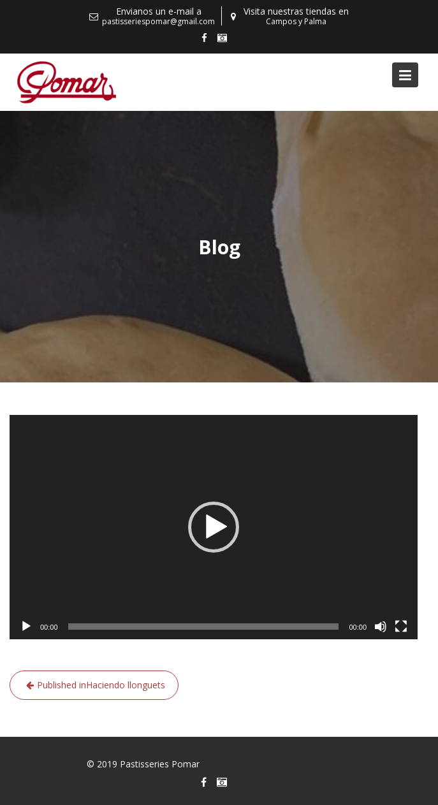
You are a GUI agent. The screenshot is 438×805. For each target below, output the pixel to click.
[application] (214, 527)
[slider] (203, 626)
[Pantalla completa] (401, 626)
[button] (213, 527)
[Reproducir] (26, 626)
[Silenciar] (380, 626)
